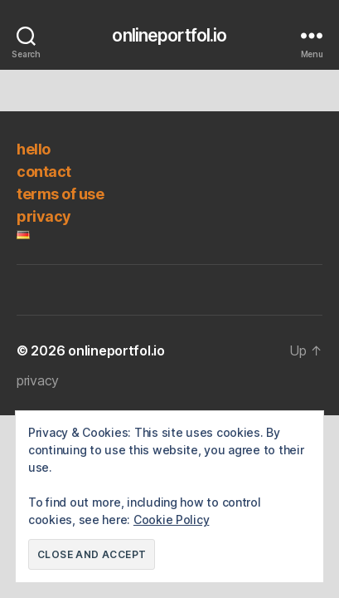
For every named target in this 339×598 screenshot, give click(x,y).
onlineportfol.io (169, 35)
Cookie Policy (171, 519)
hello (34, 149)
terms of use (60, 194)
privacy (44, 216)
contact (44, 171)
